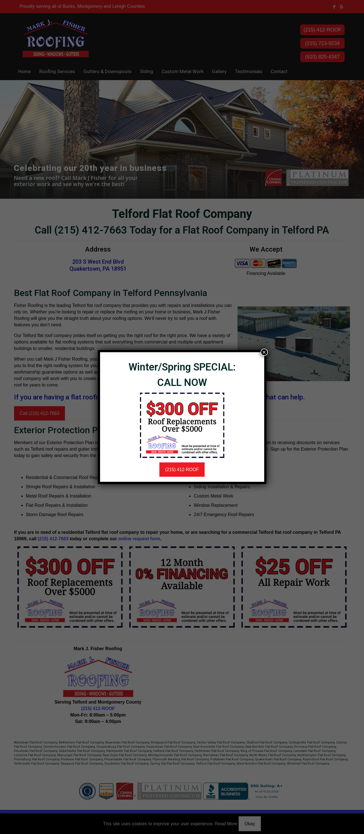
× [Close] (264, 352)
